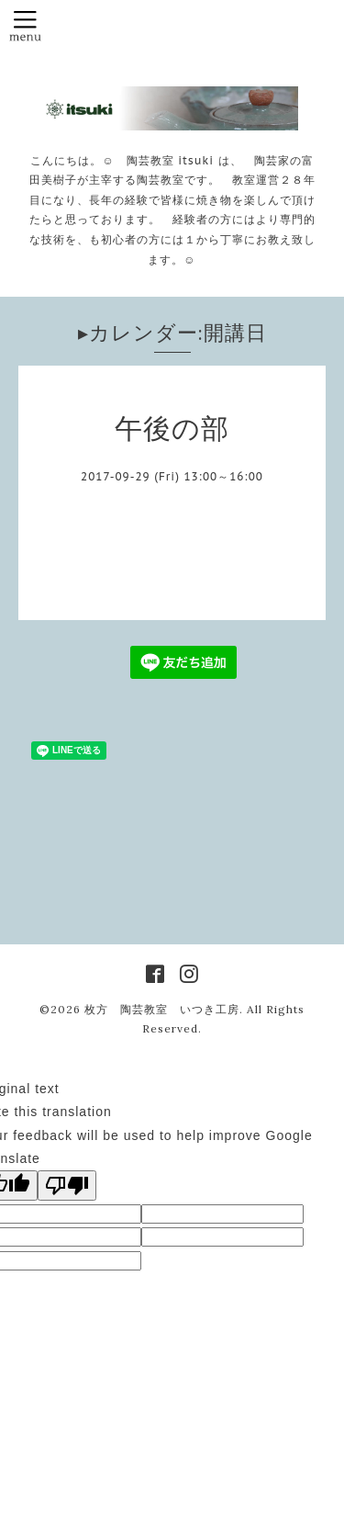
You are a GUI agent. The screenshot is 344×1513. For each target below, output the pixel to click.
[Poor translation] (67, 1185)
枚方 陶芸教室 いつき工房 (161, 1009)
